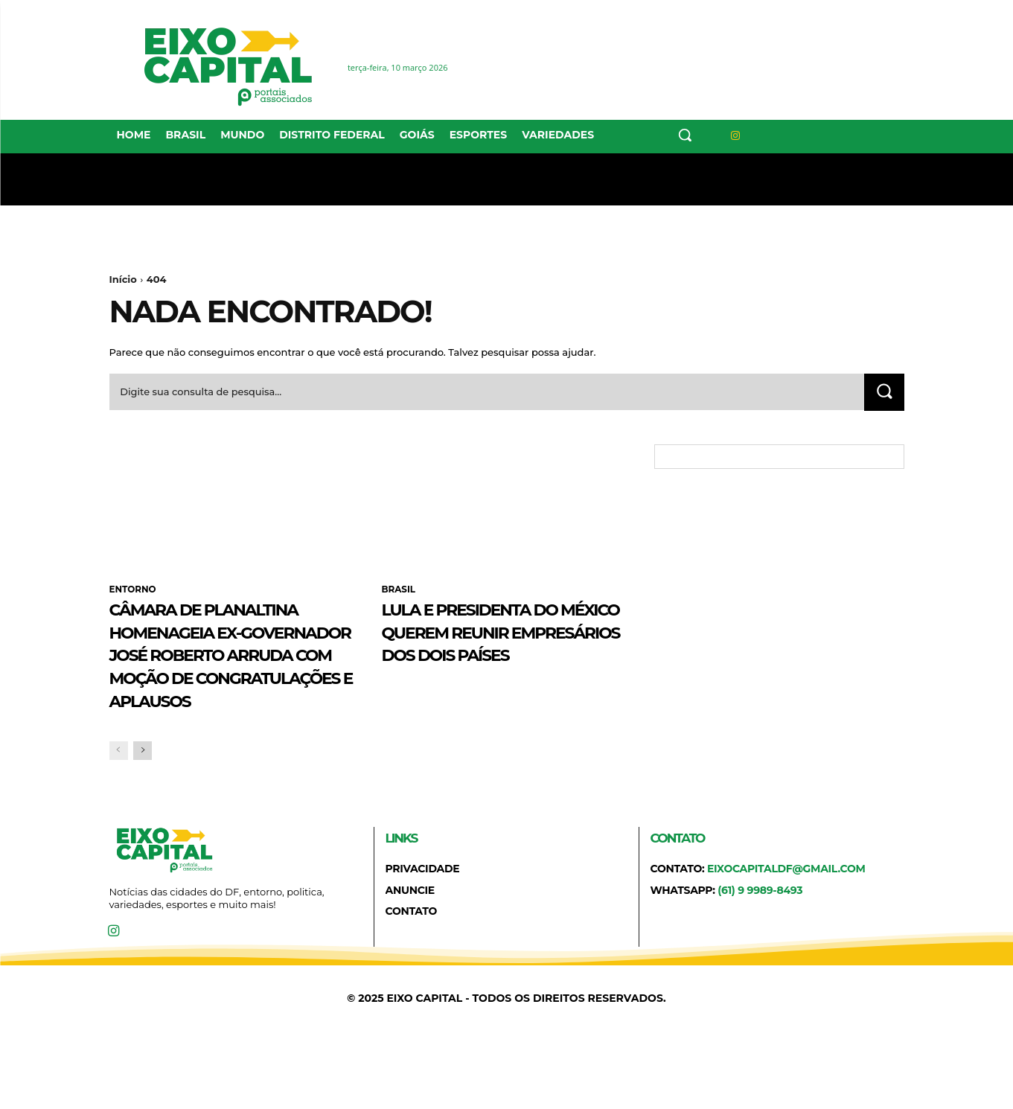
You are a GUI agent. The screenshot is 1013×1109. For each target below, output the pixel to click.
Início (123, 279)
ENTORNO (133, 590)
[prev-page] (118, 820)
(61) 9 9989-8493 (760, 959)
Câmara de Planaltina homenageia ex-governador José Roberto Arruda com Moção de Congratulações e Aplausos (230, 689)
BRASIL (399, 590)
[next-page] (142, 820)
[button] (685, 135)
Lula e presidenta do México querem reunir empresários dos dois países (499, 643)
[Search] (884, 392)
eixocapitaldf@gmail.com (786, 938)
